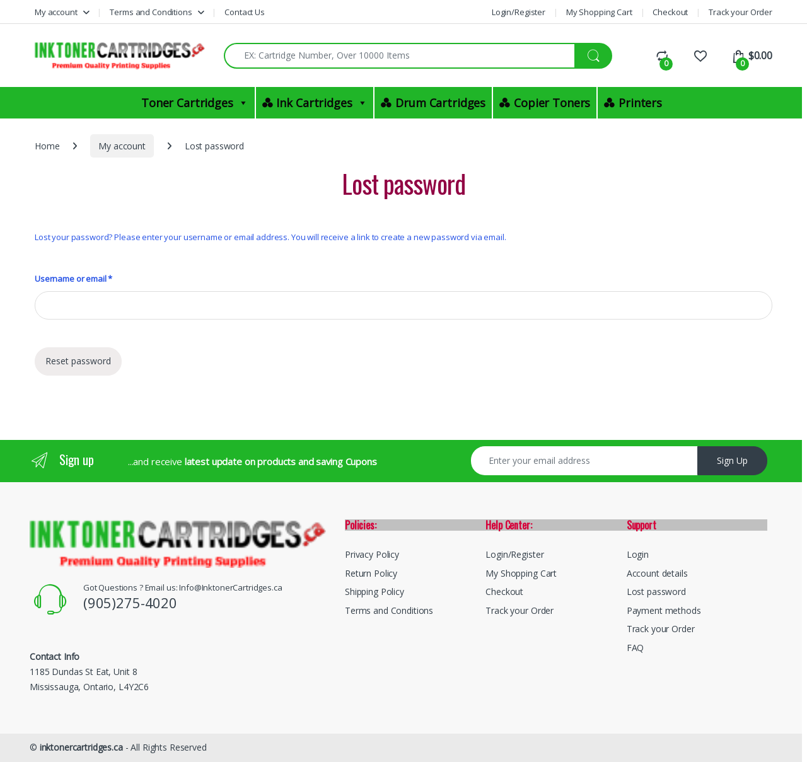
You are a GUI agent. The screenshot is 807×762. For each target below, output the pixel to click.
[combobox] (399, 56)
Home (47, 146)
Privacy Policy (372, 554)
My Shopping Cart (599, 12)
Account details (657, 573)
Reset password (78, 361)
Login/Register (518, 12)
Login (638, 554)
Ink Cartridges (321, 102)
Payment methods (664, 610)
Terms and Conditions (151, 12)
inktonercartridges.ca (81, 747)
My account (56, 12)
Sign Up (732, 460)
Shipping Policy (374, 591)
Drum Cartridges (440, 102)
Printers (640, 102)
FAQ (635, 648)
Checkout (670, 12)
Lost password (656, 591)
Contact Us (244, 12)
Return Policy (371, 573)
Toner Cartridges (194, 102)
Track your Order (740, 12)
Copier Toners (552, 102)
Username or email (73, 279)
